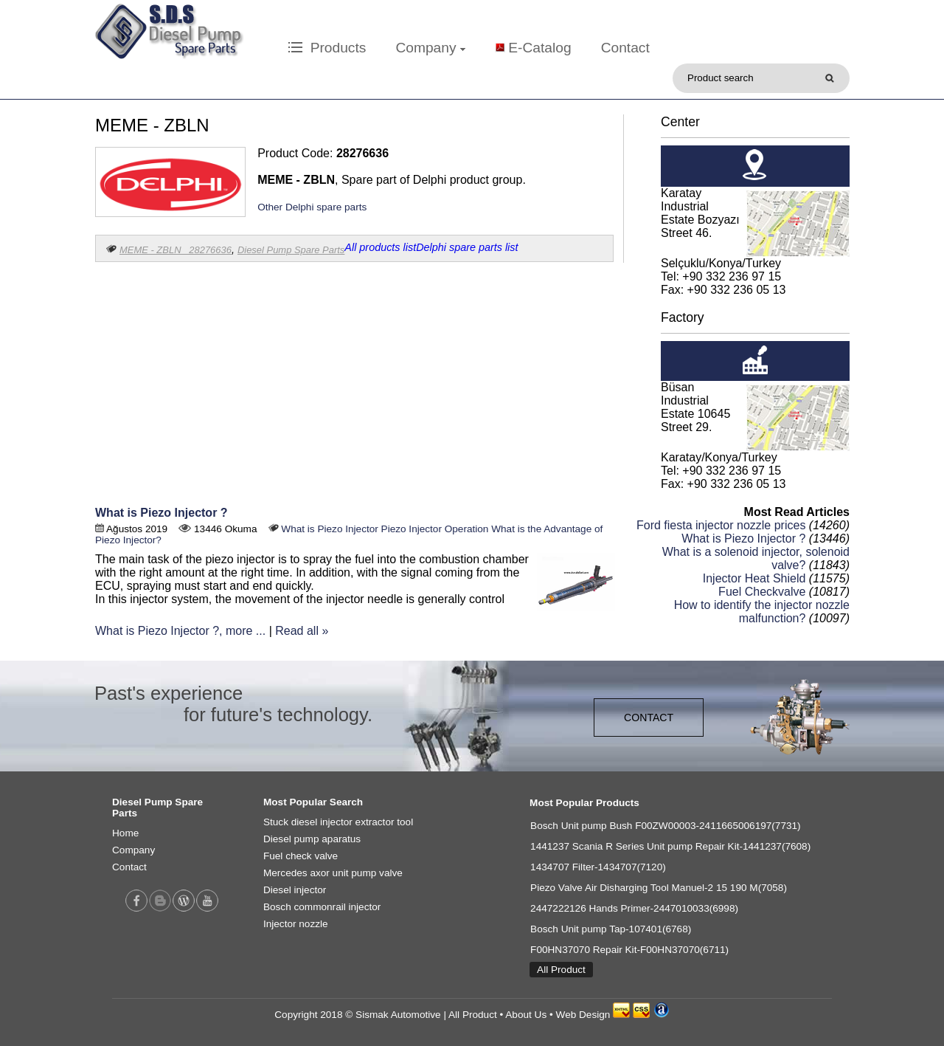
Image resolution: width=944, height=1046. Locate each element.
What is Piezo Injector (329, 528)
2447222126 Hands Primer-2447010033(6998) (634, 908)
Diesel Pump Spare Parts (290, 249)
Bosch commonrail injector (322, 906)
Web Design (583, 1014)
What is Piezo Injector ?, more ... (180, 630)
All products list (380, 247)
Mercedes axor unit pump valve (333, 872)
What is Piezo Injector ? (161, 512)
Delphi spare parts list (467, 247)
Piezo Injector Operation (435, 528)
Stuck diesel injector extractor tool (338, 821)
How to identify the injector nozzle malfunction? (762, 611)
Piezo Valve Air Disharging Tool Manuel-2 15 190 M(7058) (658, 887)
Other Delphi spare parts (312, 207)
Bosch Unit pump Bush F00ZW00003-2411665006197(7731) (665, 825)
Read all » (301, 630)
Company (430, 47)
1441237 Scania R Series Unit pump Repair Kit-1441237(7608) (670, 846)
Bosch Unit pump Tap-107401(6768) (610, 929)
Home (125, 833)
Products (327, 47)
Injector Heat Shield (754, 578)
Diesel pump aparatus (312, 838)
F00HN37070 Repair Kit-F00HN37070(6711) (629, 949)
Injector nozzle (295, 923)
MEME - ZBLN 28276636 (175, 249)
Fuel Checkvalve (761, 591)
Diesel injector (294, 889)
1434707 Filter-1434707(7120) (598, 867)
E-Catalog (539, 47)
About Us (525, 1014)
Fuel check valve (300, 855)
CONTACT (648, 717)
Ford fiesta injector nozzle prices (720, 525)
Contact (625, 47)
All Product (561, 969)
